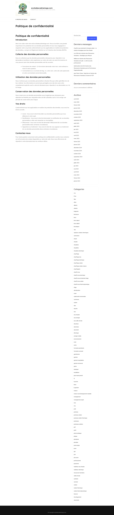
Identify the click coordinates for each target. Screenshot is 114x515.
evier (75, 342)
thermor (76, 494)
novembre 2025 (78, 114)
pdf (75, 427)
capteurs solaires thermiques (81, 232)
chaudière (76, 248)
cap (75, 229)
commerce (76, 299)
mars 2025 (76, 138)
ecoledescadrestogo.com (42, 8)
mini (75, 403)
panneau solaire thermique (80, 418)
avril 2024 (76, 172)
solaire (75, 485)
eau (75, 311)
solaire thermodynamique (80, 491)
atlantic (76, 208)
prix (75, 454)
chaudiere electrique (79, 251)
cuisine (75, 302)
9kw (75, 199)
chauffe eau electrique (79, 275)
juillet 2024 (76, 162)
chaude (75, 241)
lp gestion (76, 387)
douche (75, 308)
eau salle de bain (78, 320)
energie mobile (77, 336)
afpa (75, 202)
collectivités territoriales (80, 296)
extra (75, 345)
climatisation (77, 290)
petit (75, 430)
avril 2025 (76, 135)
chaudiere (76, 244)
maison (75, 390)
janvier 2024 (77, 181)
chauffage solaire (78, 263)
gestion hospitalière (79, 360)
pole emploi (77, 445)
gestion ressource (78, 363)
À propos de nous (21, 19)
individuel (76, 369)
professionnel (77, 460)
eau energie (77, 317)
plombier (76, 442)
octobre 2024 (77, 153)
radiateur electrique (79, 469)
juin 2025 (76, 129)
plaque (75, 436)
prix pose (76, 457)
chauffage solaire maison (80, 266)
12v (75, 193)
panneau (76, 412)
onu (75, 406)
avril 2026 (76, 99)
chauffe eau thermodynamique (81, 284)
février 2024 (77, 178)
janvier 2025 (77, 144)
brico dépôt (77, 223)
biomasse (76, 214)
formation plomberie (79, 348)
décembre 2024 (78, 147)
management (77, 396)
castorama (76, 235)
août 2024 (76, 159)
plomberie (76, 439)
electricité (76, 330)
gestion (76, 357)
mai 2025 (76, 132)
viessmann (76, 500)
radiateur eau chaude (79, 466)
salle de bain (77, 475)
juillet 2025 (76, 126)
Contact (33, 19)
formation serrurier (78, 351)
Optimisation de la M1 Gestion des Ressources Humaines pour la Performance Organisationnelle (85, 68)
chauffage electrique (79, 260)
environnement (77, 339)
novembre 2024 (78, 150)
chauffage (76, 254)
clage (75, 287)
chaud (75, 238)
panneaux (76, 421)
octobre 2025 (77, 117)
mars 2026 (76, 102)
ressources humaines (79, 472)
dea (75, 305)
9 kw (75, 196)
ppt (75, 451)
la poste (76, 381)
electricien (76, 327)
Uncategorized (77, 497)
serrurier (76, 482)
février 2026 (77, 105)
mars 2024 (76, 175)
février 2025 (77, 141)
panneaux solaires (78, 424)
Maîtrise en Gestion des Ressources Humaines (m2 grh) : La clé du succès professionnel (83, 61)
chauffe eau (77, 272)
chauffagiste (77, 269)
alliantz (75, 205)
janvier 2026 (77, 108)
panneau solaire (78, 415)
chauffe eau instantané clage (81, 278)
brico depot (77, 220)
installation (76, 372)
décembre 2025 (78, 111)
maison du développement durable (82, 393)
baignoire (76, 211)
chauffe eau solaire (78, 281)
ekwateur (76, 323)
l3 (74, 378)
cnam (75, 293)
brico (75, 217)
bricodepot (76, 226)
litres (75, 384)
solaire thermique (78, 488)
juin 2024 (76, 166)
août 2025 (76, 123)
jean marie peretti (78, 375)
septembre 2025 (78, 120)
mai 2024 (76, 169)
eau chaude (77, 314)
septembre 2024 (78, 156)
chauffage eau (77, 257)
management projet (79, 399)
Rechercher (77, 35)
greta (75, 366)
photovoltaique (77, 433)
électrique (76, 333)
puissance (76, 463)
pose (75, 448)
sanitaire (76, 478)
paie (75, 409)
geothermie (77, 354)
